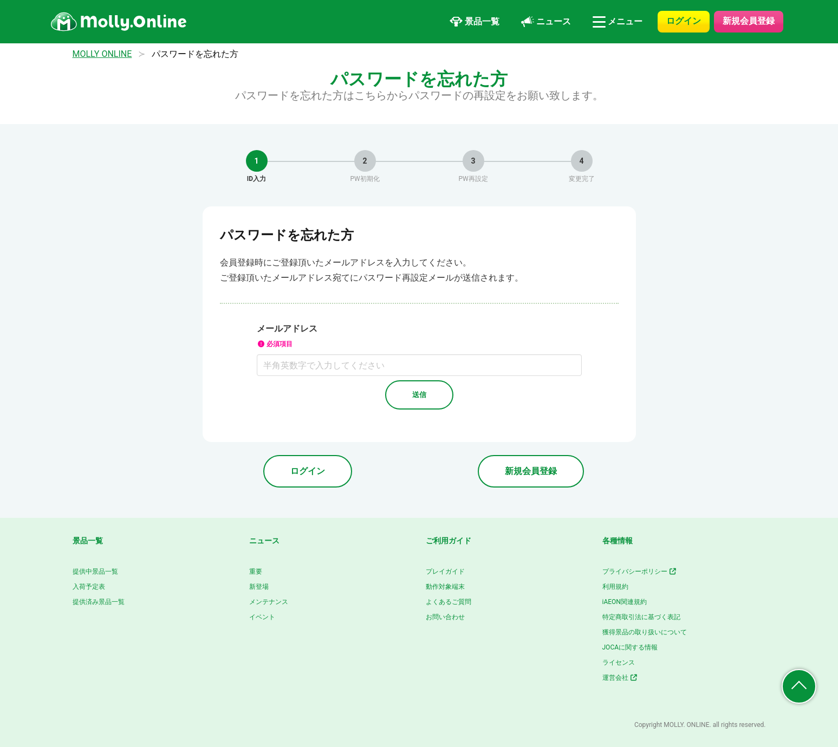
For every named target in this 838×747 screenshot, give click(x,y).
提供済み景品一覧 (99, 602)
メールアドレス (419, 336)
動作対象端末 (445, 586)
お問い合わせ (445, 617)
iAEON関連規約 (624, 602)
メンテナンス (268, 602)
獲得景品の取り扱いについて (644, 632)
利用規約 (615, 586)
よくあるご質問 (448, 602)
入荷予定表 (89, 586)
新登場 (259, 586)
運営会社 (620, 677)
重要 (255, 571)
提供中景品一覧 (95, 571)
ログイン (683, 21)
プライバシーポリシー (640, 571)
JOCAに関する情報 (630, 647)
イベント (262, 617)
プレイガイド (445, 571)
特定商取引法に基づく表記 (641, 617)
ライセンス (618, 662)
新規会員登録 (749, 21)
